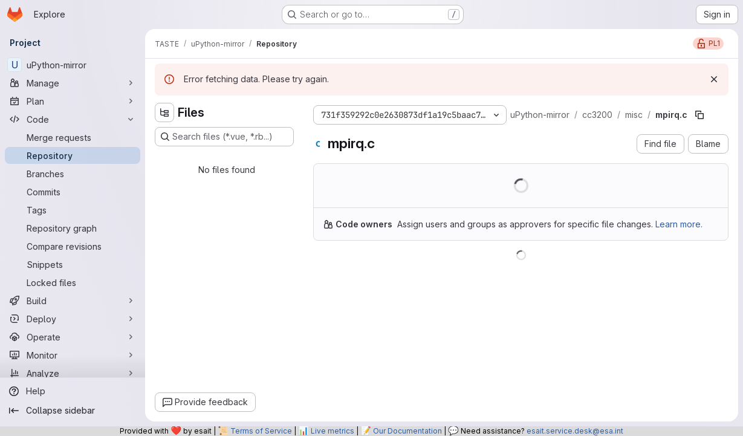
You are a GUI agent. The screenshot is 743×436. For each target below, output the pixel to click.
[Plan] (72, 101)
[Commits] (72, 191)
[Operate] (72, 336)
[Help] (72, 391)
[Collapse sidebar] (72, 410)
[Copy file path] (699, 115)
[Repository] (72, 155)
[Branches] (72, 173)
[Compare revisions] (72, 246)
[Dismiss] (714, 79)
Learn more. (678, 224)
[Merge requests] (72, 137)
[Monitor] (72, 355)
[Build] (72, 300)
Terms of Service (261, 430)
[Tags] (72, 209)
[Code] (72, 119)
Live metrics (332, 430)
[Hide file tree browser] (164, 112)
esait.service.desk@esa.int (575, 430)
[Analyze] (72, 373)
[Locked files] (72, 282)
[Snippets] (72, 264)
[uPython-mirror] (72, 64)
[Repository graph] (72, 228)
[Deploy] (72, 318)
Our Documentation (407, 430)
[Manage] (72, 82)
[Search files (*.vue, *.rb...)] (224, 136)
